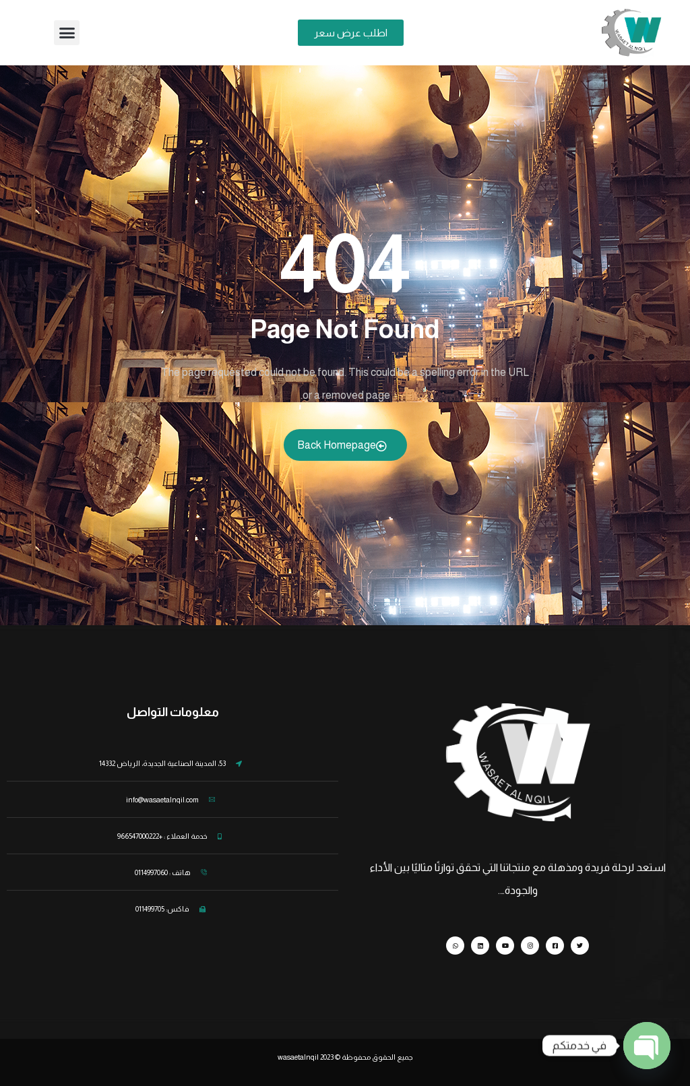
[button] (67, 33)
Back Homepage (342, 445)
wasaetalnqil (306, 1057)
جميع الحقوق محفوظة (377, 1057)
